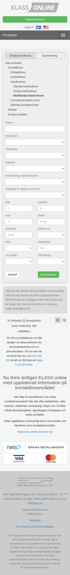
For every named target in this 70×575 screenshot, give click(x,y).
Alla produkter (13, 62)
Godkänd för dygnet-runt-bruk (22, 188)
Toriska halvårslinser (25, 91)
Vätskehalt (44, 241)
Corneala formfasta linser (25, 100)
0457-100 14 (50, 498)
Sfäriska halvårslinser (25, 86)
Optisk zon (44, 228)
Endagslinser (18, 72)
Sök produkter (48, 274)
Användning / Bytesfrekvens (21, 175)
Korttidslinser (18, 76)
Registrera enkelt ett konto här (35, 431)
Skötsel (12, 109)
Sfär (7, 202)
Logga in (29, 27)
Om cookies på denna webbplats (35, 526)
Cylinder (42, 202)
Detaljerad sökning (20, 55)
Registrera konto (35, 19)
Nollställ (12, 274)
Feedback (35, 520)
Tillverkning (44, 255)
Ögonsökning (49, 55)
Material (10, 162)
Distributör (11, 135)
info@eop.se (35, 503)
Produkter (10, 35)
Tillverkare (11, 149)
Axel (7, 215)
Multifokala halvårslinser (28, 95)
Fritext (9, 122)
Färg (8, 241)
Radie (41, 215)
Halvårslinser (18, 81)
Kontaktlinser (15, 67)
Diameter (10, 228)
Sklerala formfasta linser (25, 104)
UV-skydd (11, 255)
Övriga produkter (17, 114)
